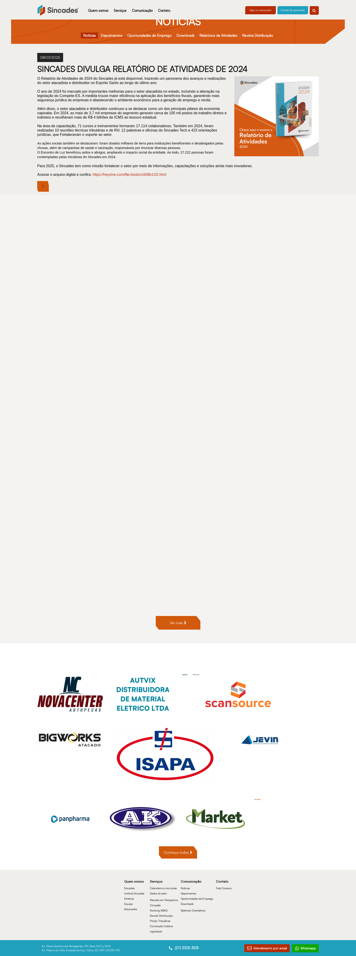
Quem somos (98, 10)
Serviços (120, 10)
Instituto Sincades (134, 879)
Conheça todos (178, 838)
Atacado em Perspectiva (164, 886)
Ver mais (178, 608)
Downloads (185, 35)
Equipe (128, 889)
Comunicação (142, 10)
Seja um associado (260, 10)
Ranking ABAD (159, 896)
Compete (155, 891)
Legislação (156, 917)
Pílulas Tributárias (160, 907)
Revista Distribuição (257, 35)
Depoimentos (111, 35)
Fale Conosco (224, 874)
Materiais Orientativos (193, 896)
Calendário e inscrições (163, 874)
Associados (130, 895)
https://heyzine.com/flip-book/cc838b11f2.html (130, 174)
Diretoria (129, 884)
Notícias (89, 35)
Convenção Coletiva (161, 912)
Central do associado (293, 10)
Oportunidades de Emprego (149, 35)
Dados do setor (158, 879)
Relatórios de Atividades (218, 35)
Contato (164, 10)
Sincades (129, 874)
